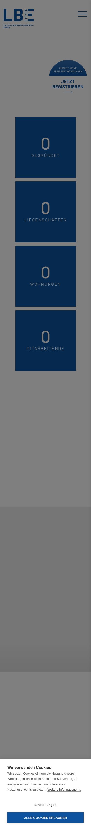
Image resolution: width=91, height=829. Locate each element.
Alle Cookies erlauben (45, 818)
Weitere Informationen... (64, 789)
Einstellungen (45, 805)
